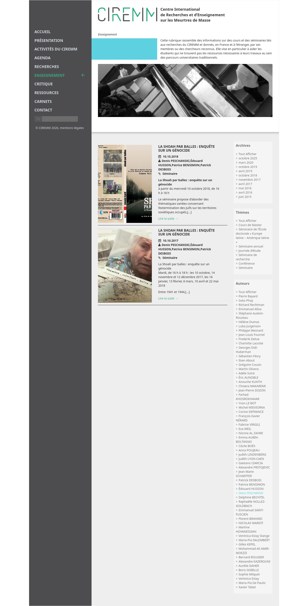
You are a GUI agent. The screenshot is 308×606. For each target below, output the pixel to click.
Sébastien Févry (250, 356)
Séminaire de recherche (246, 257)
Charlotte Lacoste (251, 343)
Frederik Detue (249, 339)
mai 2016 (245, 188)
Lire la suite (166, 218)
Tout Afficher (248, 154)
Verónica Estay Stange (254, 536)
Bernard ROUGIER (251, 557)
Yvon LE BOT (247, 403)
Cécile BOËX (247, 446)
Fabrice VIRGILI (249, 424)
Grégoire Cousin (250, 365)
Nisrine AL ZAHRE (251, 433)
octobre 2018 (248, 175)
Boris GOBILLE (249, 570)
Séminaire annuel (251, 246)
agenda (42, 57)
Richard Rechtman (251, 305)
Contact (43, 110)
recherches (46, 66)
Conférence (247, 263)
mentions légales (72, 128)
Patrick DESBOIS (250, 480)
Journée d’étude (250, 251)
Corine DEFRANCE (251, 412)
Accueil (42, 31)
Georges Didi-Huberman (247, 349)
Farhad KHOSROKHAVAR (247, 397)
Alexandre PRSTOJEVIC (254, 467)
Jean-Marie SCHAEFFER (245, 474)
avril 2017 (245, 184)
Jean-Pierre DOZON (252, 390)
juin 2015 (245, 197)
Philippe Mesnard (251, 330)
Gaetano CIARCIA (251, 463)
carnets (43, 101)
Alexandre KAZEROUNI (254, 561)
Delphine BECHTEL (252, 497)
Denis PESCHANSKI (251, 493)
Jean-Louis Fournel (252, 335)
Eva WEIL (245, 429)
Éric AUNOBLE (249, 377)
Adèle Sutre (247, 373)
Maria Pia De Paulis (252, 583)
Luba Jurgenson (250, 326)
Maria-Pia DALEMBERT (254, 540)
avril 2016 (245, 192)
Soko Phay (246, 300)
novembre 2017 (250, 180)
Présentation (48, 40)
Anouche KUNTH (250, 382)
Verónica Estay (249, 578)
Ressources (46, 92)
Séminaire (246, 268)
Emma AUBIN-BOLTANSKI (247, 439)
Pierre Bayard (248, 296)
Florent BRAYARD (250, 519)
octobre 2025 (248, 158)
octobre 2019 (248, 167)
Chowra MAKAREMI (252, 386)
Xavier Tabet (247, 587)
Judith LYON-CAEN (251, 459)
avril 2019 (245, 171)
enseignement (59, 75)
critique (43, 83)
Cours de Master (250, 225)
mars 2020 (246, 162)
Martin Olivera (249, 369)
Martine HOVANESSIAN (246, 529)
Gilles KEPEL (247, 544)
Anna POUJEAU (249, 450)
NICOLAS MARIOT (251, 523)
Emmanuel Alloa (250, 309)
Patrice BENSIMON (252, 484)
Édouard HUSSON (251, 489)
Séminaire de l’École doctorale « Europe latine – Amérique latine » (252, 235)
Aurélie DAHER (249, 566)
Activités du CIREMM (55, 49)
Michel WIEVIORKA (252, 407)
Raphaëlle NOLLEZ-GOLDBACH (250, 503)
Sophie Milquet (249, 574)
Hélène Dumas (249, 322)
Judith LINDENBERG (252, 454)
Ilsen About (247, 360)
